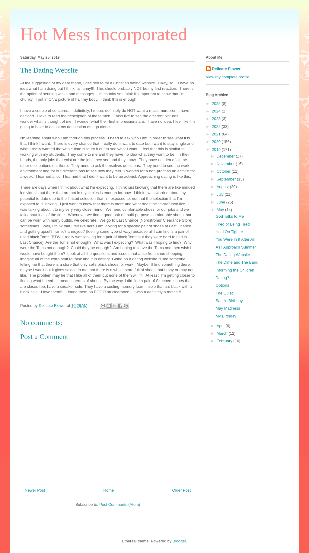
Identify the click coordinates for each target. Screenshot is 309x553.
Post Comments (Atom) (119, 504)
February (225, 341)
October (224, 171)
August (223, 186)
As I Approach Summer (235, 247)
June (221, 202)
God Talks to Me (229, 216)
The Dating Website (232, 254)
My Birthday (225, 316)
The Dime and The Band (236, 262)
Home (109, 490)
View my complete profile (227, 77)
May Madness (227, 308)
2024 (217, 111)
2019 (217, 149)
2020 (217, 141)
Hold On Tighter (229, 231)
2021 (217, 134)
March (223, 333)
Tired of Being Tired (232, 224)
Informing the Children (234, 270)
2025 (217, 103)
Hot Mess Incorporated (103, 34)
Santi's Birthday (229, 300)
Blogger (179, 541)
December (226, 156)
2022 (217, 126)
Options (222, 285)
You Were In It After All (234, 239)
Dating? (222, 277)
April (221, 326)
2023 (217, 118)
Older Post (181, 490)
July (221, 194)
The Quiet (224, 293)
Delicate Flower (226, 69)
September (227, 179)
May (221, 209)
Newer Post (35, 490)
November (226, 163)
